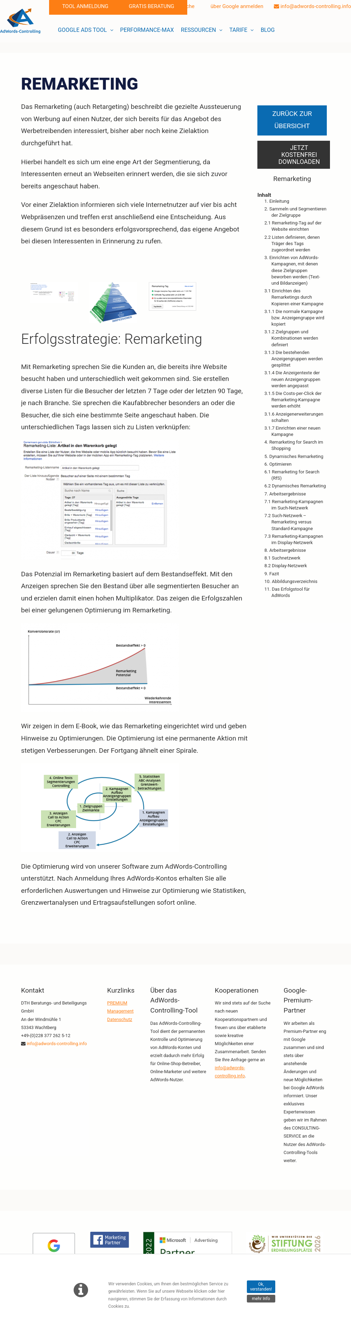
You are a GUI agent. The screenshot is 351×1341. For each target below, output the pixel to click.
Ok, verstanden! (261, 1287)
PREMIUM (117, 1003)
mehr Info (261, 1298)
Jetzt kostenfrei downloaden (299, 154)
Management (120, 1011)
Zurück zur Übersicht (292, 120)
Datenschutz (119, 1019)
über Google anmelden (234, 6)
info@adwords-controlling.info (312, 6)
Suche (184, 6)
